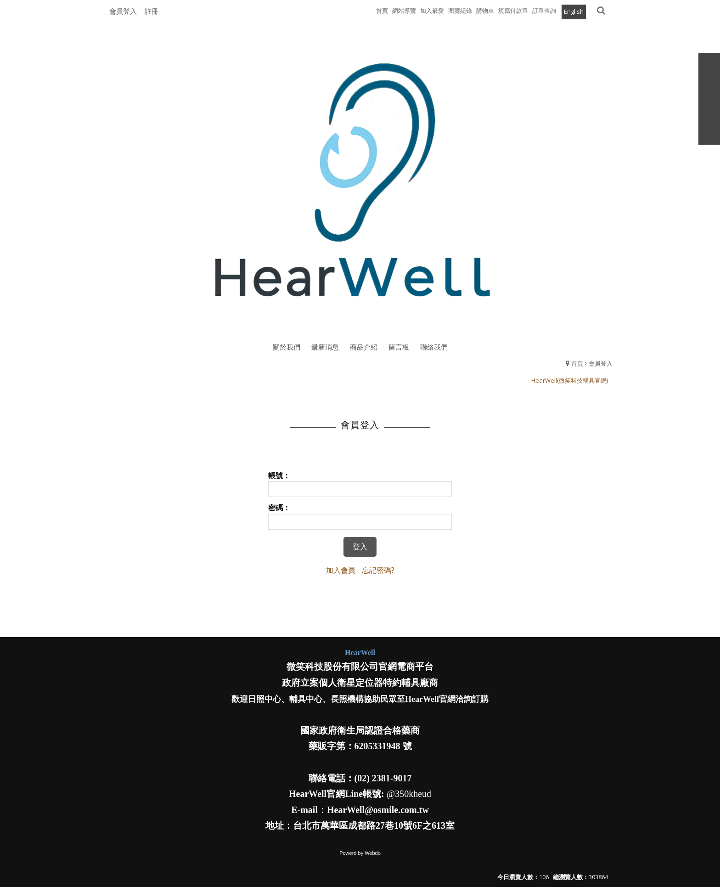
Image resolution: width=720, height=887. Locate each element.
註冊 (151, 11)
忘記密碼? (378, 570)
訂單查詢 (544, 10)
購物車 (485, 10)
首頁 (577, 363)
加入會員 (340, 570)
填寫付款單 (513, 10)
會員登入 (123, 11)
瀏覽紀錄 (460, 10)
